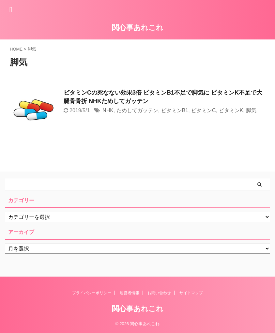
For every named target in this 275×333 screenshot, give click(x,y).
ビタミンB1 (175, 110)
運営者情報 (129, 293)
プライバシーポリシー (91, 293)
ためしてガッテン (137, 110)
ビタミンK (231, 110)
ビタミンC (203, 110)
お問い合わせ (159, 293)
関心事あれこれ (137, 27)
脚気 (251, 110)
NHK (108, 110)
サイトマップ (191, 293)
